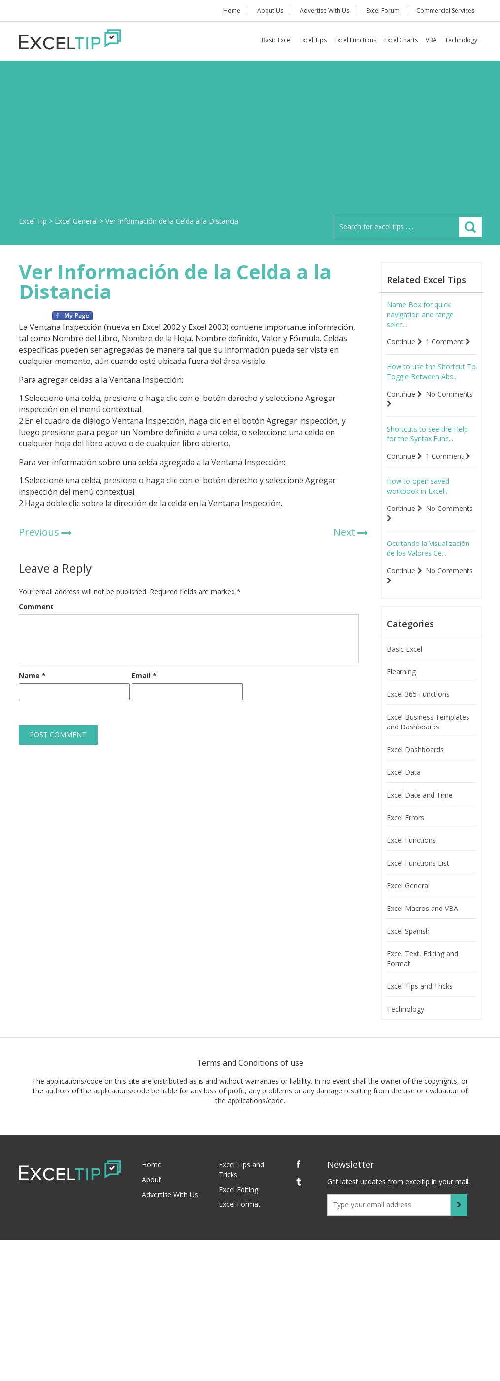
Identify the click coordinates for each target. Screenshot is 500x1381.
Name (32, 675)
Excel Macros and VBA (422, 908)
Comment (36, 606)
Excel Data (404, 772)
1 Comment (448, 341)
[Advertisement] (250, 142)
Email (144, 675)
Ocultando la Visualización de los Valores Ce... (428, 548)
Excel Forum (383, 10)
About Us (270, 10)
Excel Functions (355, 40)
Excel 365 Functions (418, 694)
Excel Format (240, 1204)
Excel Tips (313, 40)
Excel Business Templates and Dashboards (428, 721)
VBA (431, 40)
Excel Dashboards (415, 749)
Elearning (401, 671)
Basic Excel (277, 40)
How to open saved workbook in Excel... (418, 486)
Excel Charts (401, 40)
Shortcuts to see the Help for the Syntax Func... (427, 433)
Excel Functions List (418, 863)
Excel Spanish (408, 931)
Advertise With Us (324, 10)
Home (231, 10)
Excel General (408, 885)
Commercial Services (445, 10)
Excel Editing (238, 1189)
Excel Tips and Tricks (420, 986)
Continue (404, 341)
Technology (461, 40)
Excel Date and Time (420, 795)
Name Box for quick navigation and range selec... (420, 314)
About (151, 1179)
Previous (39, 532)
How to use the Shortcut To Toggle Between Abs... (431, 371)
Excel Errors (405, 817)
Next (344, 532)
